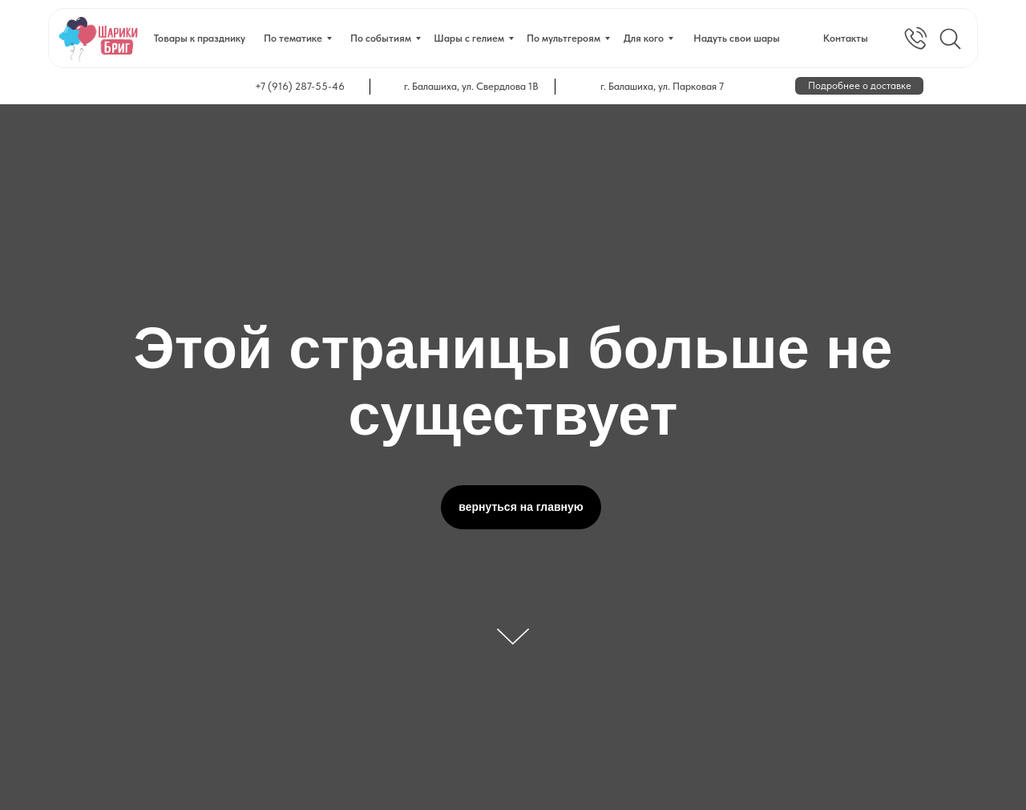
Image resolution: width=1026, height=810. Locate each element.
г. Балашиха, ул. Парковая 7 (662, 86)
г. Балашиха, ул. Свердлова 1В (471, 86)
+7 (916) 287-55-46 (300, 86)
